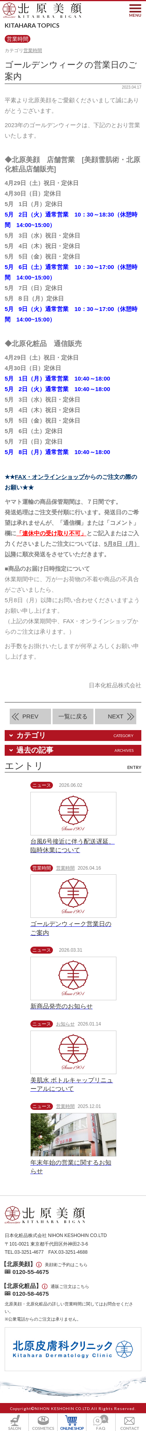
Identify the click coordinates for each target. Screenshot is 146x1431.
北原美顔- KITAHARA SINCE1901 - (41, 10)
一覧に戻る (73, 716)
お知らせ (65, 1024)
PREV (31, 716)
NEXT (115, 716)
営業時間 (32, 50)
